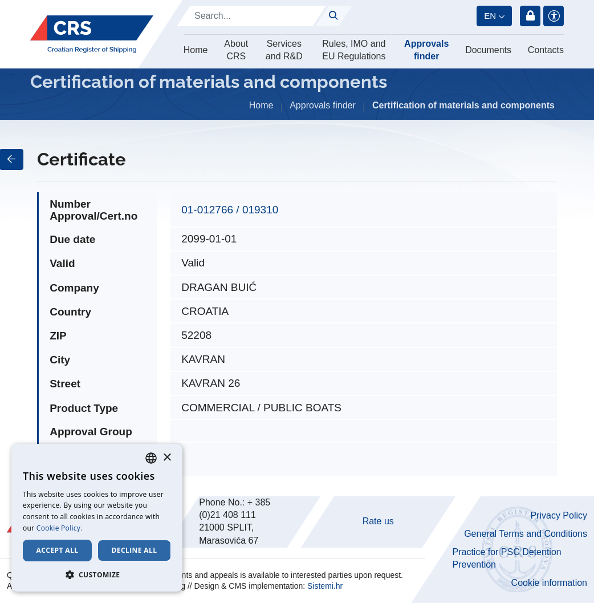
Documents (488, 50)
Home (196, 50)
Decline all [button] (134, 550)
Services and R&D (284, 50)
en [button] (490, 16)
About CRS (236, 50)
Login (530, 16)
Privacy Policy (558, 515)
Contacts (546, 50)
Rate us (378, 521)
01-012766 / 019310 (229, 210)
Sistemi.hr (325, 585)
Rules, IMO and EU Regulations (353, 50)
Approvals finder (426, 50)
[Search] (251, 16)
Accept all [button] (57, 550)
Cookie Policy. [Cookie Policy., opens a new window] (59, 528)
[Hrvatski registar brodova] (91, 34)
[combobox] (151, 458)
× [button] (166, 458)
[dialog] (96, 518)
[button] (97, 574)
